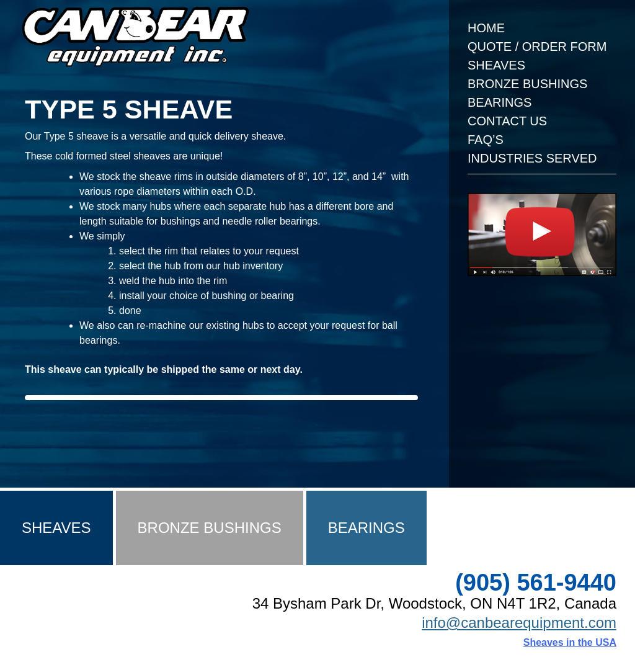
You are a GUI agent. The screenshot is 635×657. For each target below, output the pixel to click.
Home (486, 28)
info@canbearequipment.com (519, 622)
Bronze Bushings (527, 84)
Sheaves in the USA (569, 642)
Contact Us (507, 121)
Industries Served (532, 158)
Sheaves (496, 65)
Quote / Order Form (537, 46)
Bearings (499, 102)
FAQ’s (486, 139)
